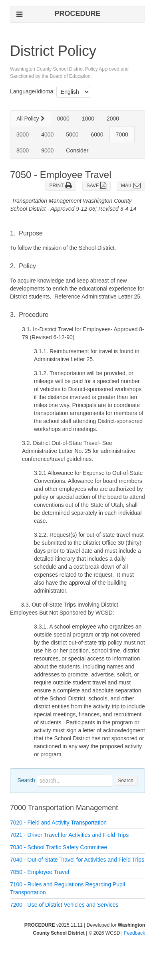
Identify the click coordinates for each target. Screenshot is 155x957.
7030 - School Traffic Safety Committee (58, 847)
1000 (88, 118)
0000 (63, 118)
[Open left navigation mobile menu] (19, 14)
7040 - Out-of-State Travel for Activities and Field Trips (77, 859)
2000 (113, 118)
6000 (97, 134)
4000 (47, 134)
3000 (22, 134)
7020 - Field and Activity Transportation (58, 822)
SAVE (96, 185)
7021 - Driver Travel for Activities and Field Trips (69, 835)
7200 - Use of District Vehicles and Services (64, 905)
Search (26, 780)
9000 (47, 150)
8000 (22, 150)
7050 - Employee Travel (39, 872)
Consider (77, 150)
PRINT (61, 185)
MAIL (131, 185)
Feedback (134, 933)
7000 (122, 134)
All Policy (30, 118)
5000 (72, 134)
